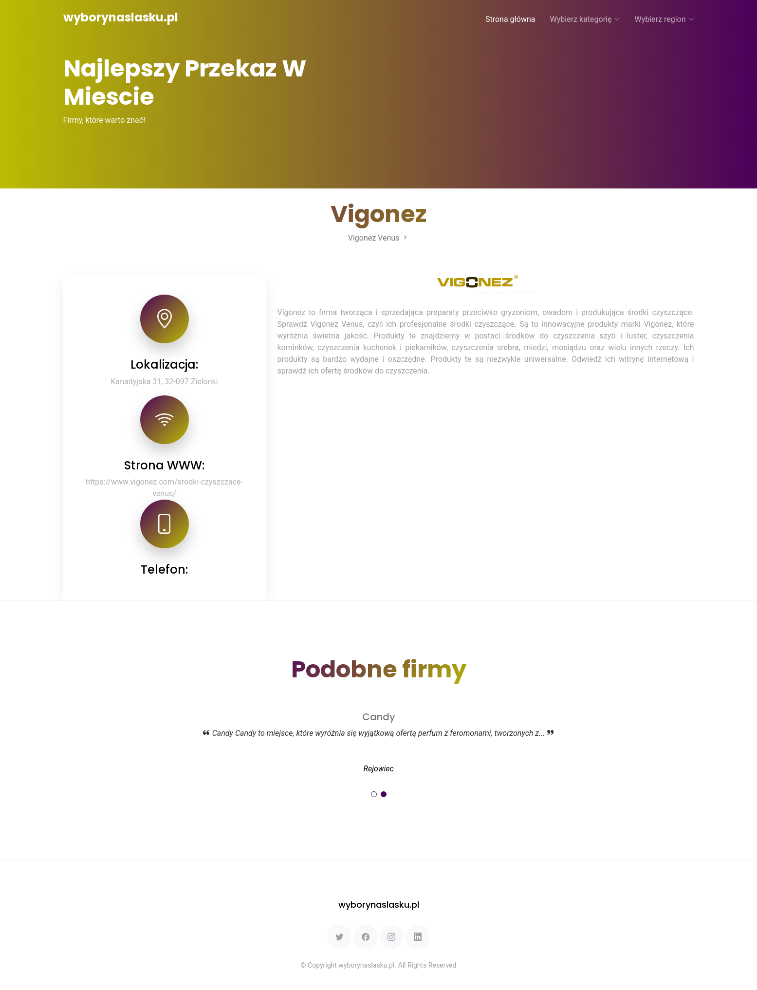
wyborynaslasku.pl (120, 17)
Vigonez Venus (378, 238)
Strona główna (510, 19)
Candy (378, 717)
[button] (374, 794)
